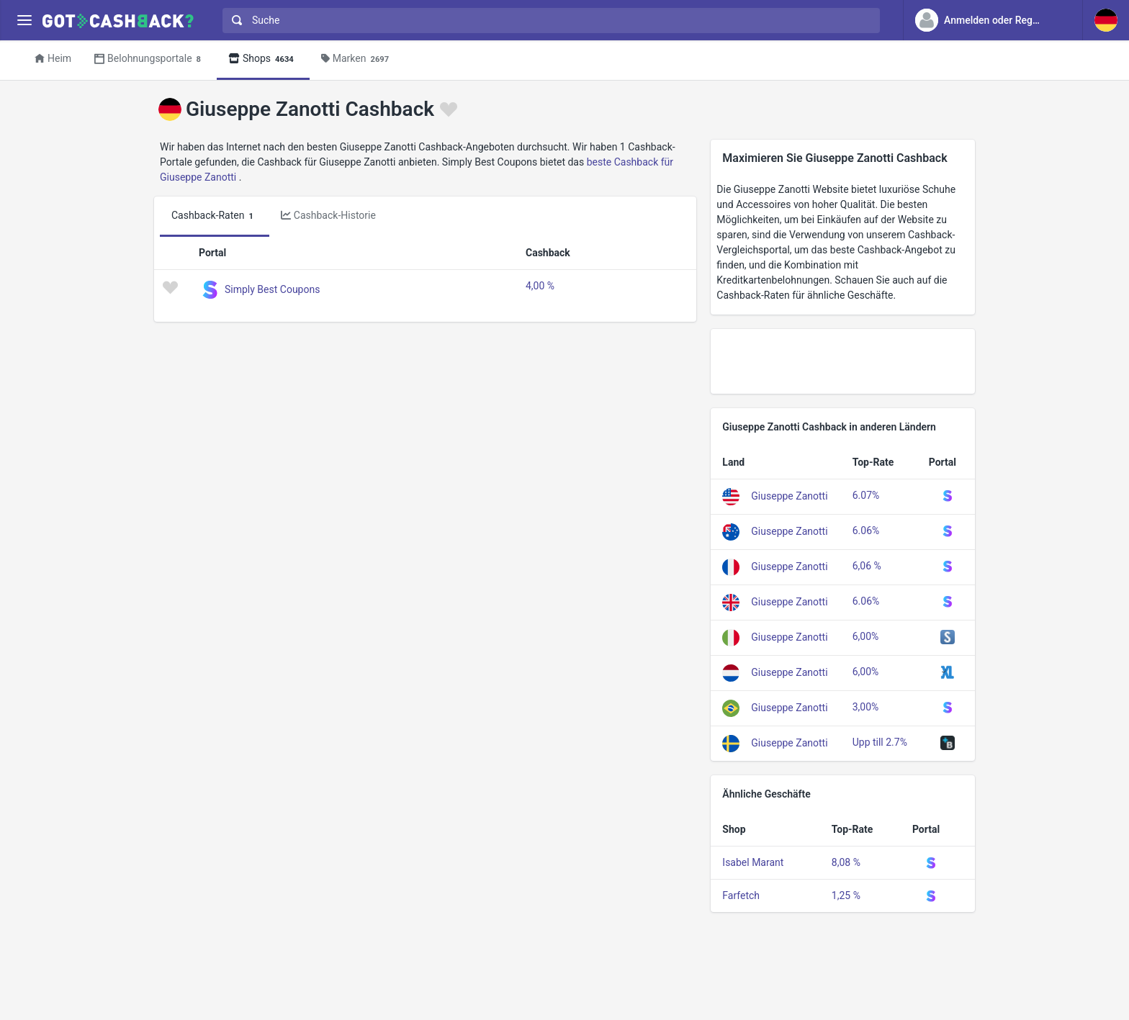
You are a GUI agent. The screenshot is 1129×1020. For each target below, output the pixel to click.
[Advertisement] (843, 361)
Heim (53, 58)
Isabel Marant (752, 862)
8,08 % (846, 862)
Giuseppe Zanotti (789, 496)
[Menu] (24, 20)
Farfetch (741, 895)
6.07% (866, 495)
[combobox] (548, 20)
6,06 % (867, 566)
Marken (357, 59)
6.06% (866, 530)
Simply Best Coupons (272, 289)
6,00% (866, 636)
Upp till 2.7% (880, 742)
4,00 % (540, 286)
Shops (263, 59)
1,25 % (846, 895)
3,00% (866, 707)
